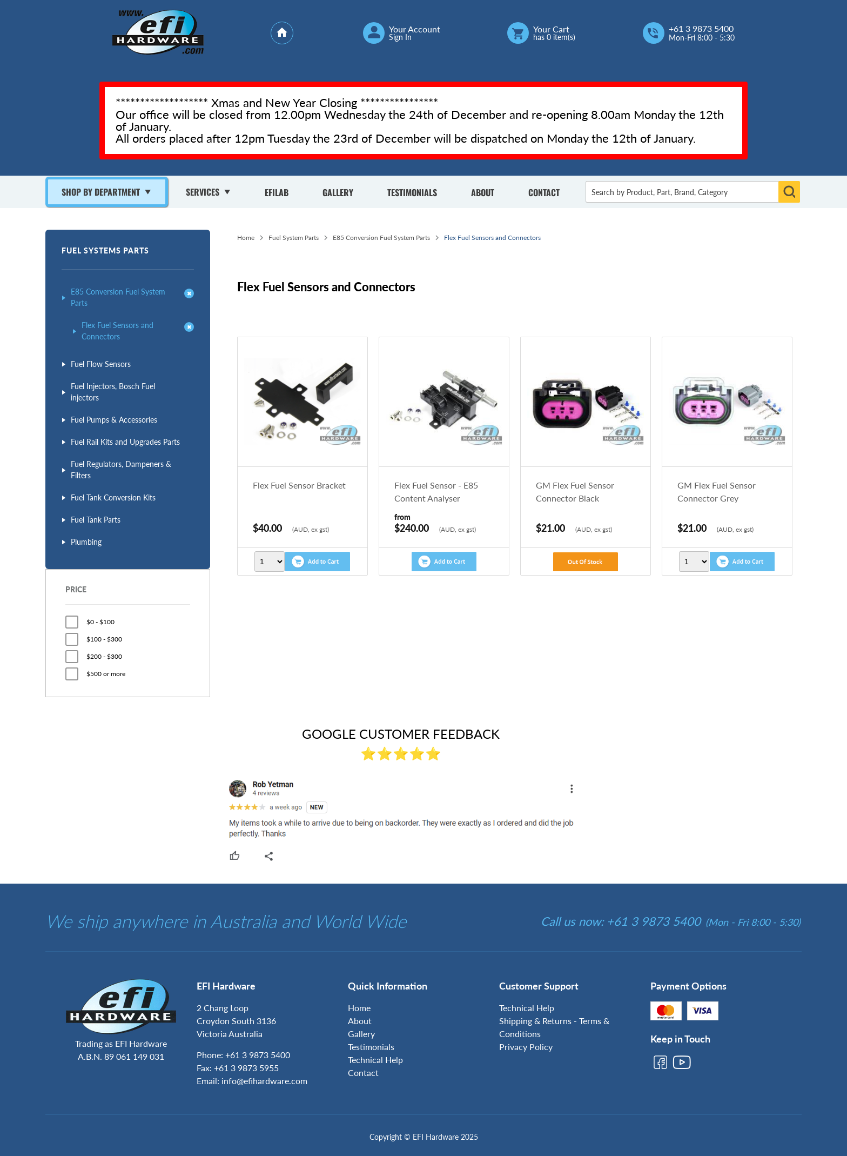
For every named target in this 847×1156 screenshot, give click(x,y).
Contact (544, 192)
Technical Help (375, 1059)
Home (245, 237)
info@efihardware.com (264, 1080)
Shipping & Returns (535, 1020)
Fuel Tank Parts (95, 519)
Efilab (276, 192)
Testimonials (412, 192)
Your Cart (551, 29)
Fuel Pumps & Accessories (114, 419)
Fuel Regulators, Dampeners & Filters (121, 469)
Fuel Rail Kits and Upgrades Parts (125, 441)
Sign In (400, 37)
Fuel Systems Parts (105, 250)
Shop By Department (101, 191)
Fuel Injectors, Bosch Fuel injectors (113, 392)
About (482, 192)
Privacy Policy (526, 1046)
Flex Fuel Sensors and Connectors (117, 330)
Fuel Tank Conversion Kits (113, 497)
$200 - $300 (104, 656)
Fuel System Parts (293, 237)
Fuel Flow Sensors (101, 364)
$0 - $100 (100, 622)
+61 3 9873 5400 (701, 29)
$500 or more (105, 674)
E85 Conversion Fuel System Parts (118, 297)
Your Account (414, 29)
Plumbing (86, 541)
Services (202, 191)
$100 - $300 (104, 639)
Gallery (337, 192)
